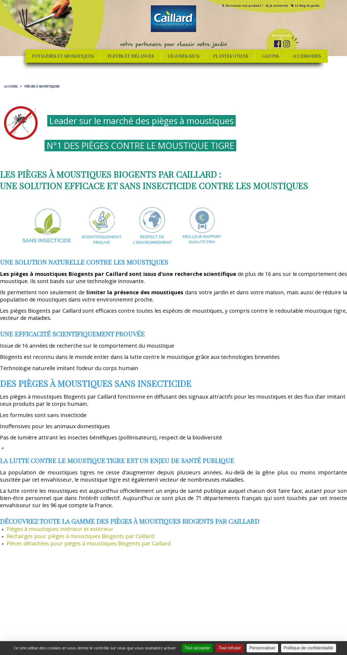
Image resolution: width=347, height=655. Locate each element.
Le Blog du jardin (307, 5)
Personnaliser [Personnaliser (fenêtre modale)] (262, 648)
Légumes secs (183, 56)
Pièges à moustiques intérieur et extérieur (60, 529)
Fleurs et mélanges (131, 56)
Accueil (11, 86)
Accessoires (307, 56)
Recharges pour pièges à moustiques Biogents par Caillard (80, 536)
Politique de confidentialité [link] (308, 648)
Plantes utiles (230, 56)
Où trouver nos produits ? (244, 5)
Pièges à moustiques (42, 86)
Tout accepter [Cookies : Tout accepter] (197, 648)
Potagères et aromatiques (63, 56)
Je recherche (279, 5)
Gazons (270, 56)
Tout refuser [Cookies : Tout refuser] (229, 648)
